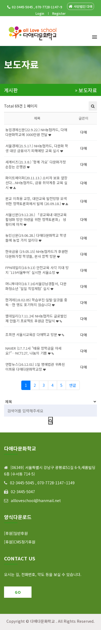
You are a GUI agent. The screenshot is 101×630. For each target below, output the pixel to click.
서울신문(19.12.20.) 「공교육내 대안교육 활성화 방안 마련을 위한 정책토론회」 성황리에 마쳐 (36, 219)
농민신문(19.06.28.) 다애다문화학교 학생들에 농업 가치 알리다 (35, 238)
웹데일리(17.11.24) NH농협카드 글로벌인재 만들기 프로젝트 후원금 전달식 (36, 318)
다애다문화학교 (42, 621)
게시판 (11, 90)
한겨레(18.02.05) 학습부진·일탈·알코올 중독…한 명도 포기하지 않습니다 (36, 302)
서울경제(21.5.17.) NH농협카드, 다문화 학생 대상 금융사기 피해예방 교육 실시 (36, 148)
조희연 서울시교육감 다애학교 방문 (34, 334)
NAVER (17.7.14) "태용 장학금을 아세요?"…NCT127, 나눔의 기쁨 (33, 351)
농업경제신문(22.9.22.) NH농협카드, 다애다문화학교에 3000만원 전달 (36, 132)
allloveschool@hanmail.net (36, 500)
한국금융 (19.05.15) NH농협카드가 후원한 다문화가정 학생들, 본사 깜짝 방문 (36, 254)
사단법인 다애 (80, 6)
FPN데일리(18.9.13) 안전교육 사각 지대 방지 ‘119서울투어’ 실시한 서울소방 (37, 270)
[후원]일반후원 (16, 533)
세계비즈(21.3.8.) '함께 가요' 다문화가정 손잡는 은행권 (35, 164)
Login (40, 13)
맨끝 (72, 385)
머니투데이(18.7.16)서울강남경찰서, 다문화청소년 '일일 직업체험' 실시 (36, 286)
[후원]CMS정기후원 (19, 542)
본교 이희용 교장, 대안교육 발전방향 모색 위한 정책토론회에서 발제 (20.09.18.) (36, 201)
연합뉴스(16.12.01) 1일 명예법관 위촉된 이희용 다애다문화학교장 (35, 367)
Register (59, 13)
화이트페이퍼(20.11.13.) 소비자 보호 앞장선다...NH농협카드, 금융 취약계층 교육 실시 (36, 182)
